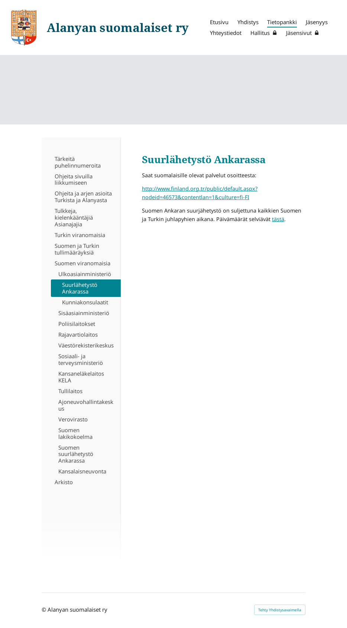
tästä (278, 219)
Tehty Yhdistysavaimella (279, 609)
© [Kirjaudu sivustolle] (45, 609)
